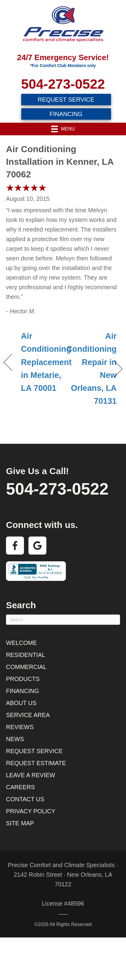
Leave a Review (30, 775)
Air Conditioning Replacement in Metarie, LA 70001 (46, 362)
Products (23, 679)
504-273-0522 (63, 84)
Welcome (21, 642)
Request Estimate (36, 763)
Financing (22, 691)
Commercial (26, 667)
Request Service (34, 751)
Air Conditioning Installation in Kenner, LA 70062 (59, 161)
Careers (20, 787)
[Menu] (63, 129)
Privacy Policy (30, 811)
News (15, 739)
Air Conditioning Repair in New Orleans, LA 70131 (91, 369)
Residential (25, 655)
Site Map (20, 823)
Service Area (28, 715)
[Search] (63, 620)
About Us (21, 703)
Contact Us (25, 799)
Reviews (20, 727)
